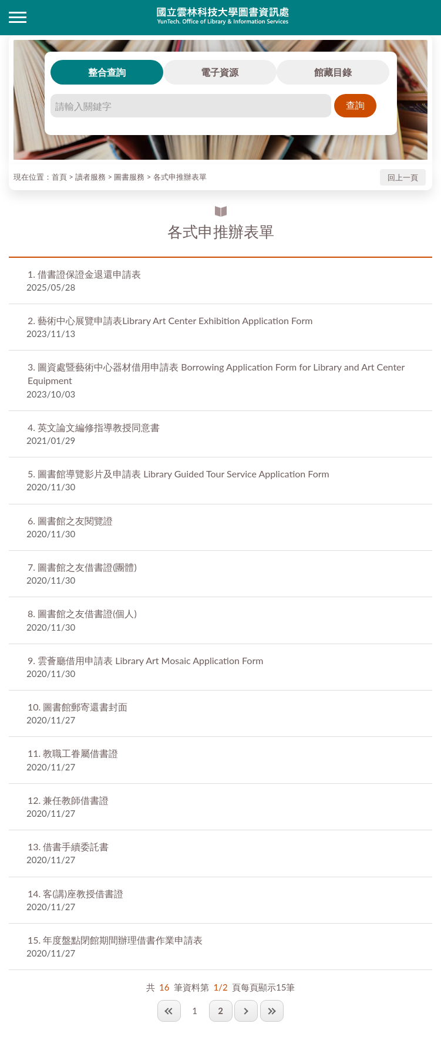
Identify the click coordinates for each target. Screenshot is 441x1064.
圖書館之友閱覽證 (70, 520)
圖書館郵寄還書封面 (77, 706)
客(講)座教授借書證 (75, 893)
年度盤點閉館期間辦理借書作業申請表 (115, 939)
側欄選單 (17, 17)
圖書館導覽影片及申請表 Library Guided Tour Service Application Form (178, 473)
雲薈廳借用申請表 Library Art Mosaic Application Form (145, 660)
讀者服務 (90, 176)
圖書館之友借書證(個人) (82, 613)
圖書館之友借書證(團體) (82, 567)
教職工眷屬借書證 (73, 753)
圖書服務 (129, 176)
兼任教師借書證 (68, 800)
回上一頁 (403, 177)
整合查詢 (107, 72)
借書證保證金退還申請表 (84, 274)
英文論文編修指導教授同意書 (94, 427)
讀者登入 (423, 17)
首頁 (59, 176)
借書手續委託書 (68, 846)
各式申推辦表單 (180, 176)
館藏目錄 (333, 72)
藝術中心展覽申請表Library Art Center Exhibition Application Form (170, 320)
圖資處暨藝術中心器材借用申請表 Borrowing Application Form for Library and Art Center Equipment (216, 373)
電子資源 (219, 72)
